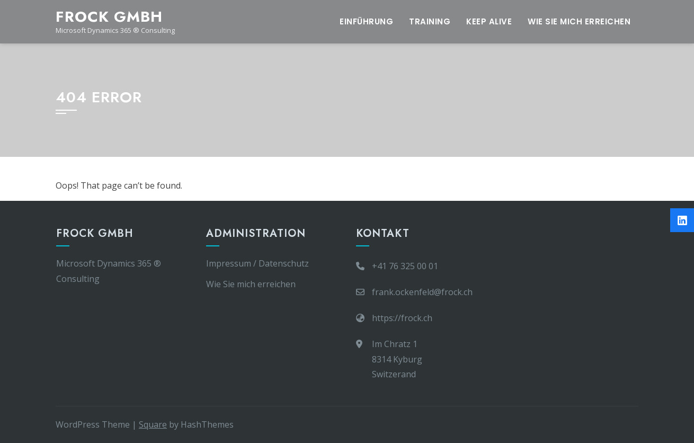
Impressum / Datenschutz (257, 263)
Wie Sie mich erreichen (579, 21)
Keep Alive (489, 21)
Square (153, 424)
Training (429, 21)
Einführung (366, 21)
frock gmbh (109, 17)
